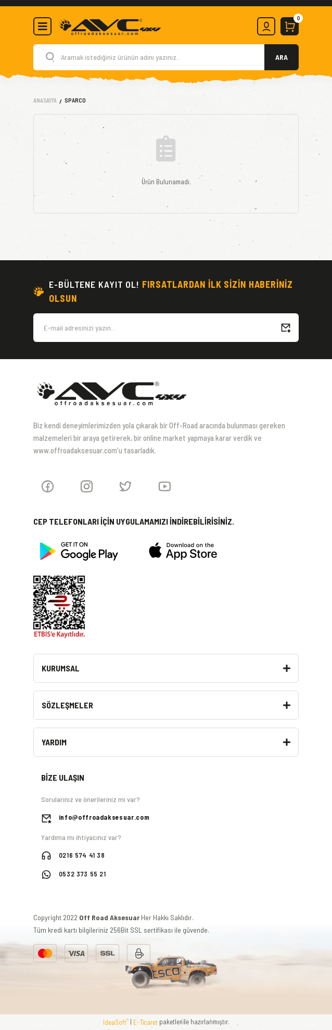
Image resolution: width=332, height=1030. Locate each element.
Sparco (75, 100)
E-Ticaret (145, 1022)
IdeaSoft (116, 1022)
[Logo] (110, 25)
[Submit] (286, 327)
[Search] (166, 57)
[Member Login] (266, 26)
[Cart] (289, 26)
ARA (281, 57)
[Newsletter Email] (166, 327)
